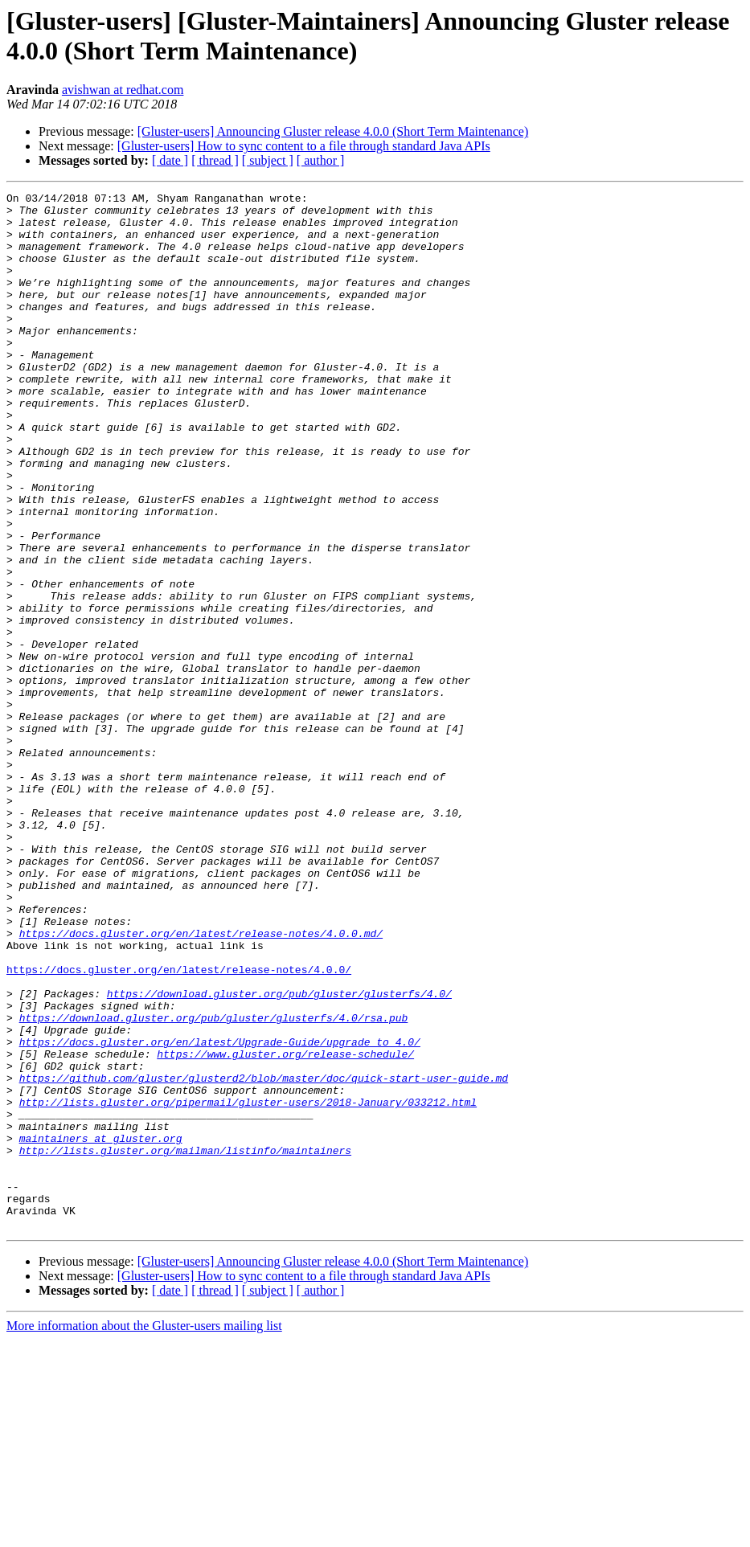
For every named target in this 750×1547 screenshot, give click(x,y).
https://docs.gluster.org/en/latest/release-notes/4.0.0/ (178, 1126)
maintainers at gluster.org (100, 1328)
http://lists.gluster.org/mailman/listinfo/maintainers (185, 1343)
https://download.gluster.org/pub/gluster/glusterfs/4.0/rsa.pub (213, 1184)
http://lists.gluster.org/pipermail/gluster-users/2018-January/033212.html (248, 1285)
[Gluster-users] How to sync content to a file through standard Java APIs (303, 146)
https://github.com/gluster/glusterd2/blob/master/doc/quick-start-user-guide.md (263, 1256)
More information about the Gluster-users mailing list (144, 1533)
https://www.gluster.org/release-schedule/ (285, 1227)
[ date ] (170, 160)
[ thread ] (215, 160)
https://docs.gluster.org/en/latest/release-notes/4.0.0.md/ (201, 1082)
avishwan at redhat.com (123, 89)
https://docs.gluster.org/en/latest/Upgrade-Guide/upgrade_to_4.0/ (219, 1212)
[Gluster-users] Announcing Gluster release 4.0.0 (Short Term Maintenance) (333, 131)
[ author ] (321, 160)
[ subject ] (267, 160)
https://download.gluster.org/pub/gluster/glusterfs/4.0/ (279, 1155)
